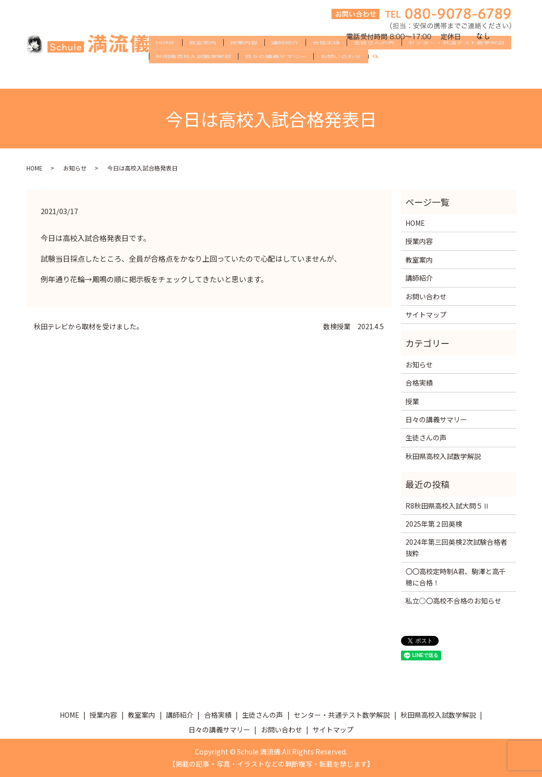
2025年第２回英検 (433, 524)
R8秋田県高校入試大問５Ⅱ (447, 505)
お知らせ (75, 168)
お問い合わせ (340, 75)
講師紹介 (285, 60)
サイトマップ (426, 314)
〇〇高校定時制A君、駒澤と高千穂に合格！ (455, 576)
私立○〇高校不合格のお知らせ (453, 601)
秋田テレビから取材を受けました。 (88, 326)
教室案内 (202, 60)
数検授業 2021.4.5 (353, 326)
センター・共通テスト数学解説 (456, 60)
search (379, 76)
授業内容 (244, 60)
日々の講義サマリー (275, 75)
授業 (412, 401)
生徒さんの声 (374, 60)
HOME (165, 60)
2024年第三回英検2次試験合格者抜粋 (456, 547)
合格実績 (326, 60)
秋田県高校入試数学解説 (193, 75)
